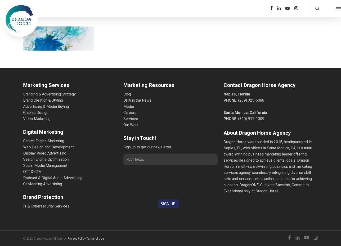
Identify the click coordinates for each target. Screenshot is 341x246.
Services (130, 119)
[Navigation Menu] (338, 8)
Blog (127, 94)
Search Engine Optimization (46, 159)
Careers (129, 112)
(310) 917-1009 (251, 119)
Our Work (131, 125)
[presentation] (170, 182)
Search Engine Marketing (43, 141)
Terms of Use (95, 238)
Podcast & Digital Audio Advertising (52, 178)
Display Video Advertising (44, 153)
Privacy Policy (77, 238)
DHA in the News (137, 100)
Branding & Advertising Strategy (49, 94)
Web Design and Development (48, 147)
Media (128, 106)
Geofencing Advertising (42, 184)
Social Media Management (45, 165)
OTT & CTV (32, 171)
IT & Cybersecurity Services (46, 206)
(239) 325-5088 (251, 100)
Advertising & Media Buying (46, 106)
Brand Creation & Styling (43, 100)
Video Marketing (36, 119)
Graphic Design (35, 112)
